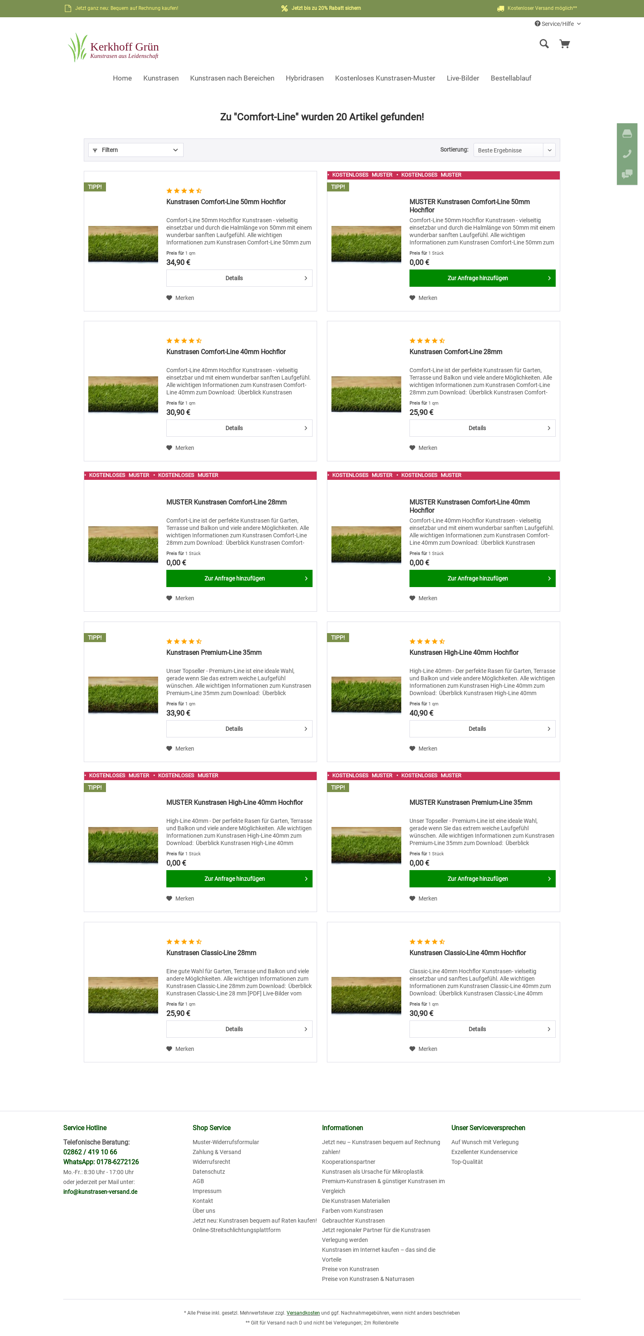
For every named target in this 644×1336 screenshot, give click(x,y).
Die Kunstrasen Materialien (356, 1201)
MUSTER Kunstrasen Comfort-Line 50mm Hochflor (469, 206)
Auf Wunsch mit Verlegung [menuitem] (485, 1142)
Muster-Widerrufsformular (226, 1142)
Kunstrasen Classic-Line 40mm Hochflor (467, 953)
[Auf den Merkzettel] (180, 298)
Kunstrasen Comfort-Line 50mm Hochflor (225, 202)
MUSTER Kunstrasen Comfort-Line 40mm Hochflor (469, 506)
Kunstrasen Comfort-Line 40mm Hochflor (225, 352)
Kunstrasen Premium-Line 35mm (214, 652)
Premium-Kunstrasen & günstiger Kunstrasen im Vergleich (383, 1186)
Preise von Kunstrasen (350, 1269)
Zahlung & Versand (217, 1152)
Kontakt (203, 1201)
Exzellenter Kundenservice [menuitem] (484, 1152)
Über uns (204, 1210)
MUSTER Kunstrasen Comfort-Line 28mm (226, 502)
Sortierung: (454, 149)
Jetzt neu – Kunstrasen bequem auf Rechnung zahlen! (381, 1147)
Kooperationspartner (348, 1162)
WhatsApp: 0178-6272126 (101, 1162)
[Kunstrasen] (161, 78)
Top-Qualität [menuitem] (467, 1162)
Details (266, 276)
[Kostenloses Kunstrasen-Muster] (385, 78)
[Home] (122, 78)
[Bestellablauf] (511, 78)
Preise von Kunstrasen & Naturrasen (368, 1279)
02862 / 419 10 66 (90, 1152)
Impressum (207, 1191)
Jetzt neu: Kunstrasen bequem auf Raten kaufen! (255, 1220)
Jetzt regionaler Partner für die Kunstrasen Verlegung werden (376, 1235)
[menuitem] (480, 44)
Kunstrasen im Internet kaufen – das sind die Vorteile (378, 1254)
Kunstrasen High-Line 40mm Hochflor (463, 652)
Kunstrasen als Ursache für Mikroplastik (372, 1171)
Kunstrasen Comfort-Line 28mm (455, 352)
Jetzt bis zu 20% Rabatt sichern (326, 8)
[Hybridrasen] (304, 78)
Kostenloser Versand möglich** (536, 8)
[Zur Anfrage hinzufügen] (482, 278)
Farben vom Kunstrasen (352, 1210)
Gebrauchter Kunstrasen (353, 1220)
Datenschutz (209, 1171)
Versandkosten (303, 1313)
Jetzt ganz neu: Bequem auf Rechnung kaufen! (126, 8)
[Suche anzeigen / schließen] (544, 44)
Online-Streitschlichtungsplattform (237, 1230)
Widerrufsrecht (211, 1162)
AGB (198, 1181)
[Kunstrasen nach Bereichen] (232, 78)
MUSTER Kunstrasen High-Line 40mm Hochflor (234, 802)
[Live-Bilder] (463, 78)
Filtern (105, 150)
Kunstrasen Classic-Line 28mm (211, 953)
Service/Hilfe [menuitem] (555, 24)
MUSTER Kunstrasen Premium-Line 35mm (470, 802)
